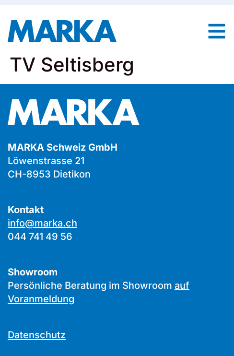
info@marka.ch (42, 223)
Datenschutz (37, 335)
